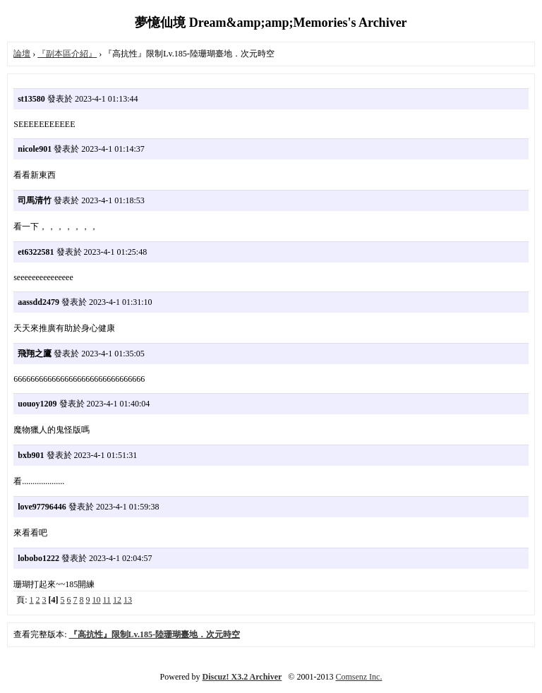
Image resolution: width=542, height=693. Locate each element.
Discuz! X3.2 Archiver (242, 677)
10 (96, 600)
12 (117, 600)
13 (128, 600)
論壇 (21, 54)
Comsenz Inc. (358, 677)
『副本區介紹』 (67, 54)
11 (107, 600)
